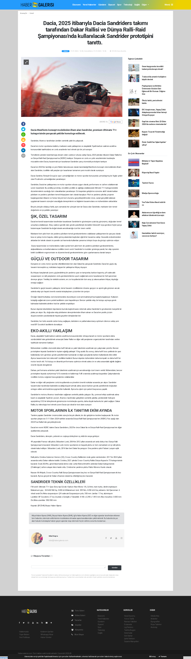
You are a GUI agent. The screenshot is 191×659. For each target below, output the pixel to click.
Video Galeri (78, 615)
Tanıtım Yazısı (148, 183)
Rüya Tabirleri (156, 624)
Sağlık (137, 4)
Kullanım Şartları (47, 632)
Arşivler (76, 625)
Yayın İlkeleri (24, 634)
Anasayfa (23, 13)
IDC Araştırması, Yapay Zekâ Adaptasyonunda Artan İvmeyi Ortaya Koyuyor (154, 112)
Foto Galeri (77, 611)
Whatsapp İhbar (47, 634)
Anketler (154, 619)
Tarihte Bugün (129, 630)
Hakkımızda (24, 632)
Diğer (144, 4)
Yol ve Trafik (129, 619)
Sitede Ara (155, 616)
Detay (152, 656)
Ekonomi (76, 4)
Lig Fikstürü (128, 627)
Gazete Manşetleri (131, 641)
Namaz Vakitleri (130, 622)
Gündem (102, 4)
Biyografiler (155, 622)
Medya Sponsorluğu (150, 193)
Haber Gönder (46, 637)
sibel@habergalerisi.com (58, 540)
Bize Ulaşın (77, 634)
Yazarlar (76, 620)
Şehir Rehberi (129, 639)
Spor (119, 4)
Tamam (163, 656)
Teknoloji (128, 4)
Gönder (115, 568)
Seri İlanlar (128, 636)
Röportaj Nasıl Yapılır (150, 173)
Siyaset (111, 4)
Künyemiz (77, 630)
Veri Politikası (24, 637)
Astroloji (154, 627)
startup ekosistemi (7, 658)
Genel (32, 13)
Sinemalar (128, 633)
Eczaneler (128, 624)
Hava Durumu (129, 616)
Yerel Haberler (89, 4)
